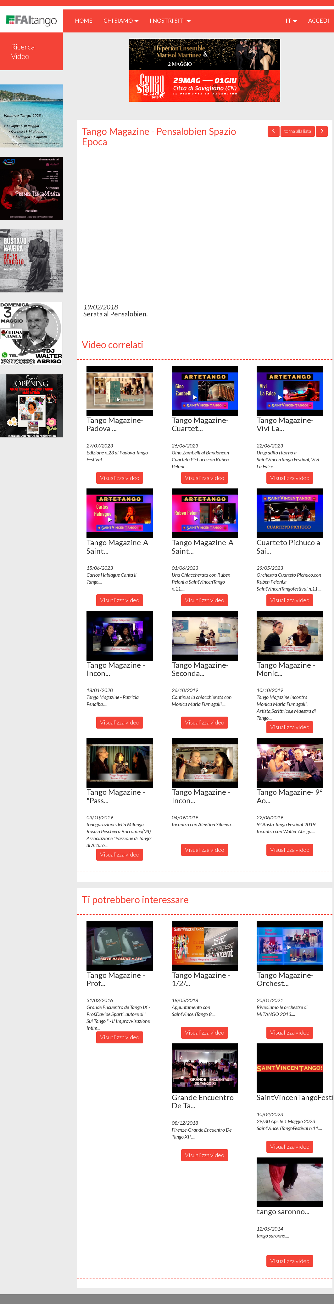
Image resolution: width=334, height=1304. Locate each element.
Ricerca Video (23, 51)
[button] (119, 391)
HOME (86, 20)
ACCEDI (318, 20)
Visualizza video (119, 477)
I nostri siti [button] (170, 20)
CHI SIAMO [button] (121, 20)
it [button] (291, 20)
